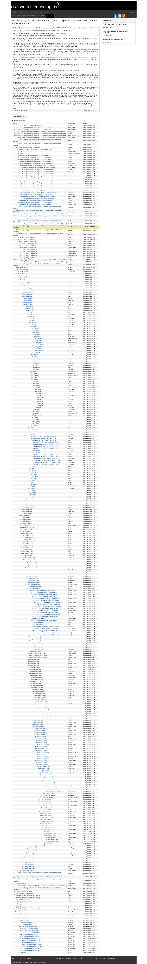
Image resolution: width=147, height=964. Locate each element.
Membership (111, 958)
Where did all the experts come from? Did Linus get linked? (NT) (34, 149)
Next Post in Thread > (91, 110)
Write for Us (69, 958)
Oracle (24, 180)
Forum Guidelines (101, 958)
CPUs (13, 16)
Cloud (14, 12)
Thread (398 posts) (19, 121)
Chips (36, 12)
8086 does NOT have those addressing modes (43, 436)
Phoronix (20, 151)
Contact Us (22, 958)
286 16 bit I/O (39, 351)
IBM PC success (36, 416)
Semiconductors (29, 16)
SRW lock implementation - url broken (29, 934)
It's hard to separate (21, 267)
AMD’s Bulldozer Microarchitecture (115, 24)
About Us (14, 958)
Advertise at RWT (59, 958)
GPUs (19, 16)
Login (133, 12)
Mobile (20, 12)
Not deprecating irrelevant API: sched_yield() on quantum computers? (39, 192)
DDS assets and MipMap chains (54, 791)
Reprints (29, 958)
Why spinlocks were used (23, 900)
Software (44, 12)
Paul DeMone (109, 43)
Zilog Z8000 (29, 312)
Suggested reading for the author (23, 891)
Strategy (41, 16)
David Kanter (109, 27)
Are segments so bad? (25, 525)
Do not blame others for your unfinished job (28, 147)
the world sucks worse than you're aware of (37, 570)
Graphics (28, 12)
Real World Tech (38, 5)
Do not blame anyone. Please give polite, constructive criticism (34, 155)
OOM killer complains (37, 622)
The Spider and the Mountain (113, 39)
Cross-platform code (19, 910)
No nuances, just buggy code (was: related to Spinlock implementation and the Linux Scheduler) (39, 131)
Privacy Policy (78, 958)
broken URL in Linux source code (28, 926)
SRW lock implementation (25, 922)
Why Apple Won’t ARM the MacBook (115, 32)
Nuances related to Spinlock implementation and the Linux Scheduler (31, 125)
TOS (117, 958)
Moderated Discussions (91, 28)
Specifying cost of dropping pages (37, 653)
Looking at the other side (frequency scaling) (28, 895)
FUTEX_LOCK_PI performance (26, 237)
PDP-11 (31, 482)
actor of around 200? (35, 588)
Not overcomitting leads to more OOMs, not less (43, 590)
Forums (49, 16)
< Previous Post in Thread (22, 110)
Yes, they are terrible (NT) (27, 527)
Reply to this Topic (20, 116)
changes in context (22, 883)
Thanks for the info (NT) (39, 618)
